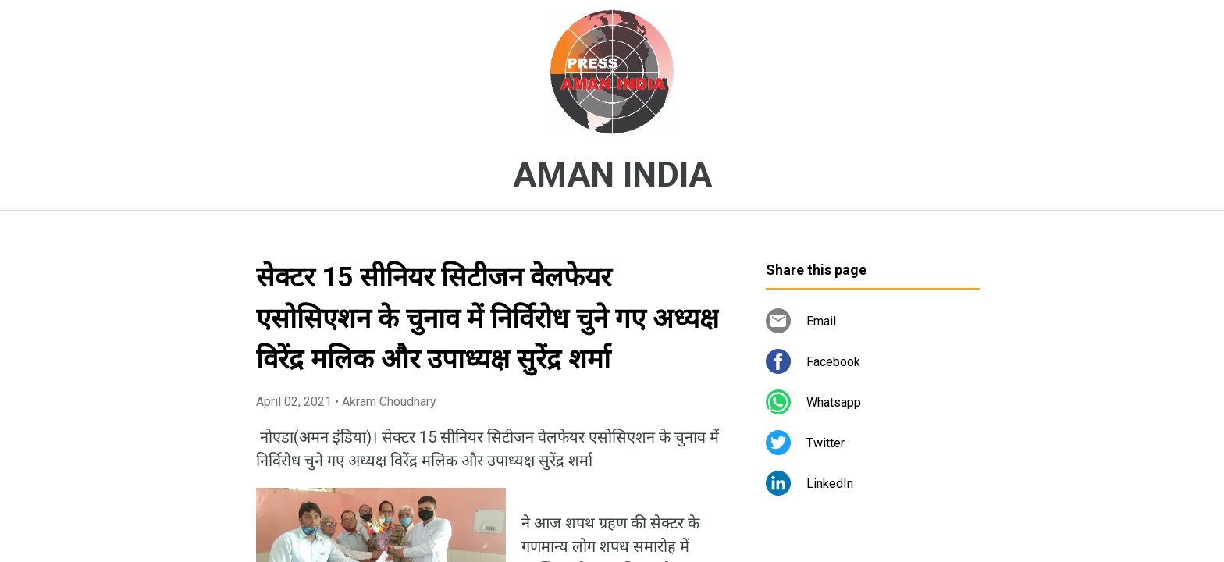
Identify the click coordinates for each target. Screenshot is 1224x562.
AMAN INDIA (612, 175)
